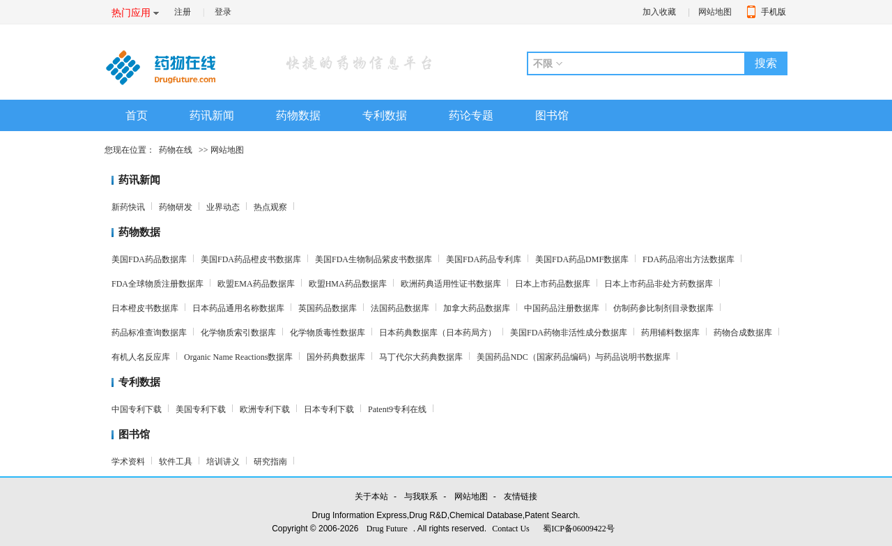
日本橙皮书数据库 (145, 308)
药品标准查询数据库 (149, 333)
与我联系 (421, 496)
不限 (543, 63)
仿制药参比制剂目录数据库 (663, 308)
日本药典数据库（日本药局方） (437, 333)
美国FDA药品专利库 (483, 259)
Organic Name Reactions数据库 (238, 357)
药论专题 (471, 115)
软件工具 (175, 462)
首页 (136, 115)
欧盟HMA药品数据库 (348, 284)
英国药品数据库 (327, 308)
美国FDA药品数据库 (149, 259)
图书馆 (552, 115)
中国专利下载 (137, 409)
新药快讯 (128, 207)
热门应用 (131, 12)
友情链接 (520, 496)
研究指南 (270, 462)
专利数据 (384, 115)
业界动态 (223, 207)
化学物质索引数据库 (238, 333)
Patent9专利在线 (397, 409)
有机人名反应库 (141, 357)
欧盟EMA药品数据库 (256, 284)
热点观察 (270, 207)
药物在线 (175, 150)
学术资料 (128, 462)
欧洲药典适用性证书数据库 (451, 284)
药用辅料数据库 (670, 333)
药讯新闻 (212, 115)
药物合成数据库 (743, 333)
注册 (182, 12)
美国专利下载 (201, 409)
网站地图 (715, 12)
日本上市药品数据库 (552, 284)
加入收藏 (659, 12)
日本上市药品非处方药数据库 (658, 284)
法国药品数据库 (400, 308)
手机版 (773, 12)
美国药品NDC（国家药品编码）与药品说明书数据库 (573, 357)
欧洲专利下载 (265, 409)
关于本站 (371, 496)
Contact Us (511, 528)
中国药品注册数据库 (561, 308)
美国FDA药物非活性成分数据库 (568, 333)
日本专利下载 (329, 409)
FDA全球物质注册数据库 (157, 284)
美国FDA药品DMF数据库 (582, 259)
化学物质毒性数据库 (327, 333)
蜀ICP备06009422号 (579, 528)
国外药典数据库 (336, 357)
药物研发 (175, 207)
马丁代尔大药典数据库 (421, 357)
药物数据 (298, 115)
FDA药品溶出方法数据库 (689, 259)
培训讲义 (223, 462)
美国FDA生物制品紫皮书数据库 (373, 259)
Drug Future (387, 528)
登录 (223, 12)
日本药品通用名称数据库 (238, 308)
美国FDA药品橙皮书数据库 (251, 259)
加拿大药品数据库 (476, 308)
